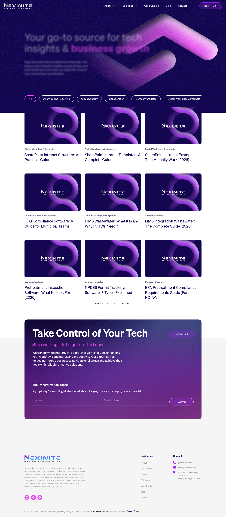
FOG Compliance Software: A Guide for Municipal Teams (48, 223)
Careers (145, 474)
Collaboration (116, 98)
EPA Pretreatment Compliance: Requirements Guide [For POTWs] (171, 292)
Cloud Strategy (89, 98)
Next (128, 303)
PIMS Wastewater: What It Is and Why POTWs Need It (112, 223)
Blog (168, 5)
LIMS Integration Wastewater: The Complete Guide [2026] (170, 223)
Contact (182, 5)
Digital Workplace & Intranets (184, 98)
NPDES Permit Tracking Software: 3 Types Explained (108, 290)
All (30, 98)
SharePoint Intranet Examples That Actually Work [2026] (170, 157)
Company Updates (146, 98)
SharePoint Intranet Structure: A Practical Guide (51, 157)
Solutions (130, 5)
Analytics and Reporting (56, 98)
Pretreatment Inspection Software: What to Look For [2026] (47, 292)
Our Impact (146, 468)
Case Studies (151, 5)
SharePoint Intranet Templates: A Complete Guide (113, 157)
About (110, 5)
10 (122, 303)
